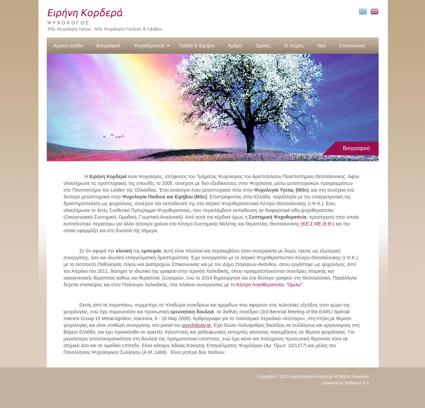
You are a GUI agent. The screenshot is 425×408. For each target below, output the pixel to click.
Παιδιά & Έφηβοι (196, 45)
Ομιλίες (263, 45)
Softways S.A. (357, 383)
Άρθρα (235, 45)
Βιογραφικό (108, 45)
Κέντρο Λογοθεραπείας (269, 284)
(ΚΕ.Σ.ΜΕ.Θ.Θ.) (317, 223)
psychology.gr (196, 325)
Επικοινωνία (352, 45)
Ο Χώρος (294, 45)
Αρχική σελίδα (68, 45)
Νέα (321, 45)
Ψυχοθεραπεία (152, 45)
